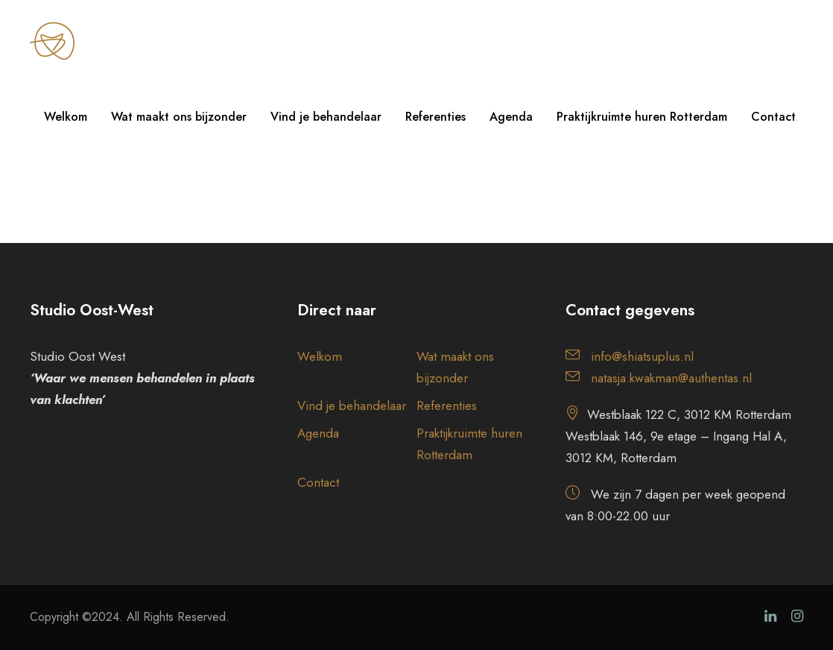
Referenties (435, 116)
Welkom (65, 116)
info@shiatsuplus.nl (642, 356)
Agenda (511, 116)
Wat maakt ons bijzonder (179, 116)
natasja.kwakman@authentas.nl (671, 378)
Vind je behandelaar (325, 116)
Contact (773, 116)
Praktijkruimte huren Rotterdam (642, 116)
